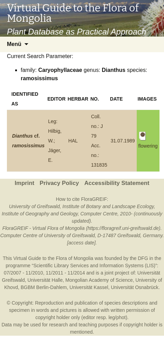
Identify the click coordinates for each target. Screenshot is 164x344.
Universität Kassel (88, 287)
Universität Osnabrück (134, 287)
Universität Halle (45, 280)
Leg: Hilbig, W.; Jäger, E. (54, 141)
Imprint (24, 183)
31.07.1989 (122, 140)
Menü (14, 44)
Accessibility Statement (116, 183)
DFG (143, 258)
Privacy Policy (59, 183)
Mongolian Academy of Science (99, 280)
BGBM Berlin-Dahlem (44, 287)
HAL (73, 140)
